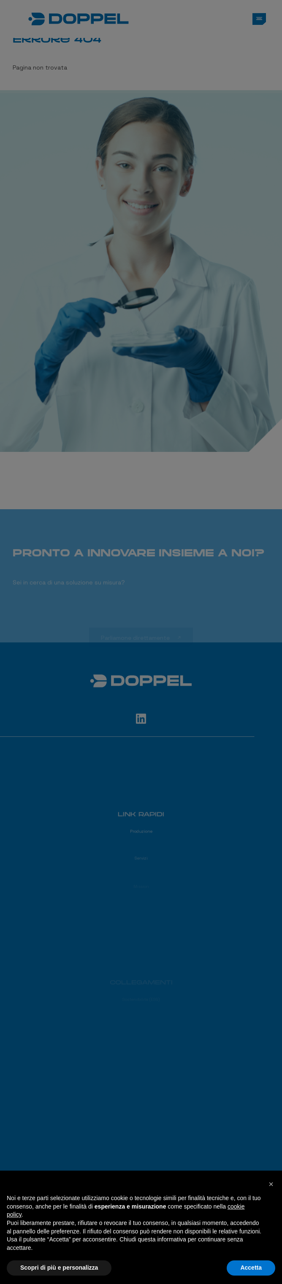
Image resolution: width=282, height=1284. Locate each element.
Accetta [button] (251, 1267)
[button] (271, 1184)
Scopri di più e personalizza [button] (59, 1267)
